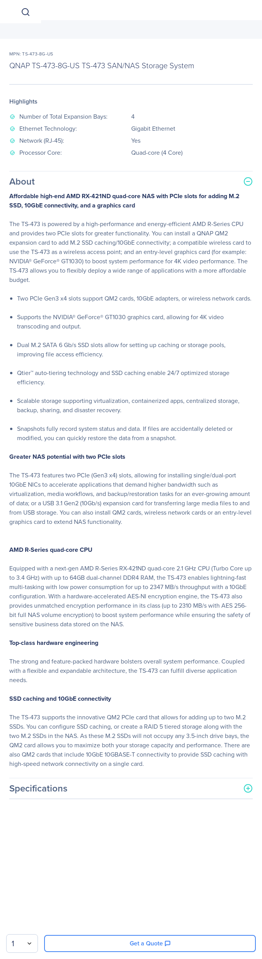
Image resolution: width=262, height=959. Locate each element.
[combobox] (22, 943)
